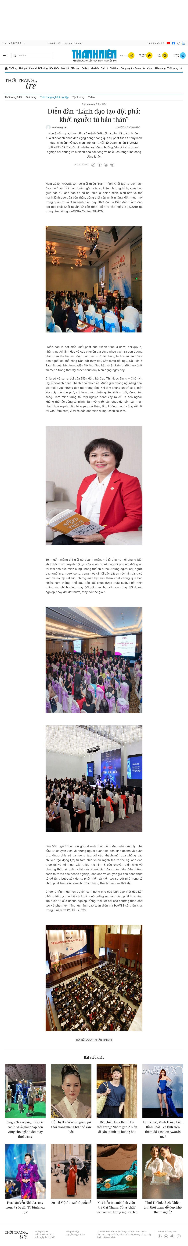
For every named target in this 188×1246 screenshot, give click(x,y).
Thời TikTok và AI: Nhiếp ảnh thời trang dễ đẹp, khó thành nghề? (163, 1207)
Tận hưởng (78, 97)
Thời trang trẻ (174, 68)
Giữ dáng (31, 97)
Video (150, 68)
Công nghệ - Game (131, 68)
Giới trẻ (65, 68)
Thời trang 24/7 (13, 97)
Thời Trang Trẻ (59, 127)
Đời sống (43, 68)
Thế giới (23, 68)
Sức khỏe (54, 68)
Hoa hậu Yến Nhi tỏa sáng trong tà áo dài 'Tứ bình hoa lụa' (25, 1207)
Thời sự (13, 68)
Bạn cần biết (54, 43)
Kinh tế (33, 68)
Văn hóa (95, 68)
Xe (144, 68)
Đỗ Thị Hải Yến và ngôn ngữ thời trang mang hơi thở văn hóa (71, 1127)
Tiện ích (67, 43)
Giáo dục (75, 68)
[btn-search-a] (14, 55)
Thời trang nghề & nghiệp (54, 97)
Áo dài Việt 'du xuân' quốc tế (71, 1202)
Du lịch (85, 68)
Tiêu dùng (160, 68)
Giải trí (104, 68)
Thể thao (114, 68)
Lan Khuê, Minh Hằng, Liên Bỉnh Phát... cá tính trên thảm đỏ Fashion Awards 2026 (162, 1129)
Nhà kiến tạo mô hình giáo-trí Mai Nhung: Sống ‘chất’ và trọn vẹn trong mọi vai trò (117, 1207)
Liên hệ (78, 43)
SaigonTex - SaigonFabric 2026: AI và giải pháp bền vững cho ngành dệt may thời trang (25, 1129)
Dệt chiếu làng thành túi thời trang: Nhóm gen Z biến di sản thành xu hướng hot (117, 1127)
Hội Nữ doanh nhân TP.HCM (94, 1039)
